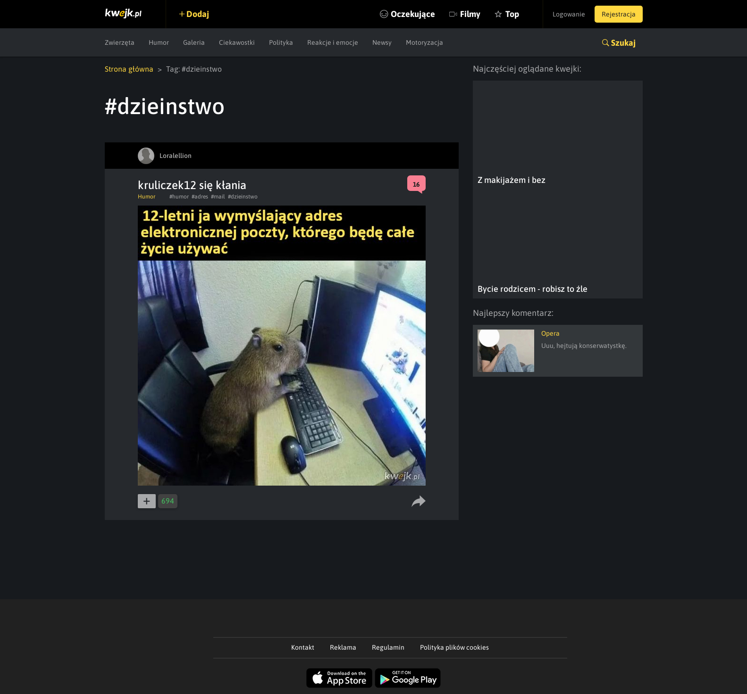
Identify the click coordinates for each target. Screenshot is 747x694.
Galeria (194, 42)
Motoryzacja (424, 42)
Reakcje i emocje (332, 42)
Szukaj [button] (623, 43)
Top (512, 14)
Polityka (281, 42)
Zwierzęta (119, 42)
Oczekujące (413, 14)
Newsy (382, 42)
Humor (159, 42)
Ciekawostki (237, 42)
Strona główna (129, 69)
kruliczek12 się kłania (192, 185)
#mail (218, 196)
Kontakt (302, 647)
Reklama (343, 647)
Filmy (470, 14)
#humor (179, 196)
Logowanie (569, 14)
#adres (200, 196)
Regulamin (388, 647)
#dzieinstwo (243, 196)
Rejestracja (619, 14)
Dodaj (197, 14)
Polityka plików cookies (454, 647)
